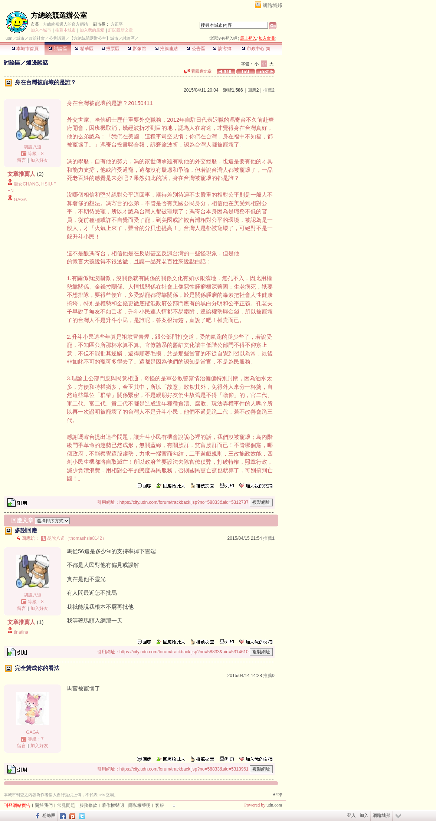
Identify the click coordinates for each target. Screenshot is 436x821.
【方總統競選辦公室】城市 (93, 38)
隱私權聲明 (139, 805)
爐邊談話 (37, 62)
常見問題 (66, 805)
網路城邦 (272, 5)
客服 (159, 805)
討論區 (58, 48)
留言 (21, 160)
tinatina (21, 632)
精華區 (84, 48)
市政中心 (256, 48)
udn (9, 38)
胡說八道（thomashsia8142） (76, 538)
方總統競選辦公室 (59, 15)
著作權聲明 (113, 805)
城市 (20, 38)
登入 (351, 815)
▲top (277, 794)
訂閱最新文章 (120, 30)
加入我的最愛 (92, 30)
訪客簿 (222, 48)
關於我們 (44, 805)
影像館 (137, 48)
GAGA (20, 199)
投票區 (110, 48)
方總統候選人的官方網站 (65, 24)
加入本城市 (41, 30)
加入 (364, 815)
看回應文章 (198, 71)
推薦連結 (166, 48)
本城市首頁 (25, 48)
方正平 (117, 24)
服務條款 (88, 805)
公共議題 (57, 38)
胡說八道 (33, 147)
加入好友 (39, 160)
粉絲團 (49, 815)
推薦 (269, 90)
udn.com (274, 805)
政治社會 (37, 38)
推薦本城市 (65, 30)
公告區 (196, 48)
